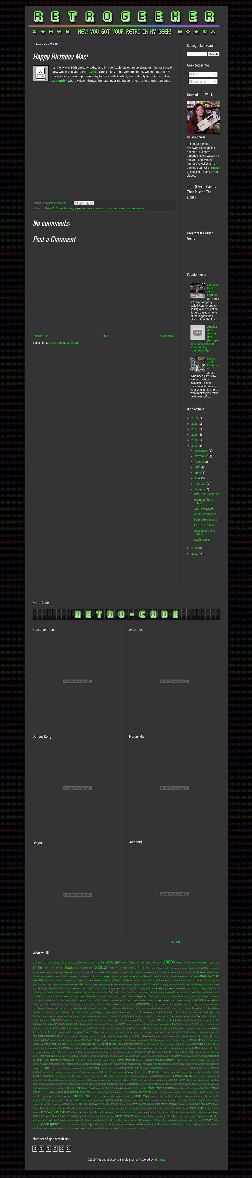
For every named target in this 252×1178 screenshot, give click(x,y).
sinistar (93, 1100)
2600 (124, 968)
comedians (213, 1000)
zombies (140, 1128)
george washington (66, 1032)
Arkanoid (174, 941)
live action (119, 1056)
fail (136, 1020)
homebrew (87, 1040)
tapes (193, 1108)
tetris (91, 1112)
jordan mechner (170, 1048)
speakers (48, 1104)
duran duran (144, 1016)
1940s (100, 962)
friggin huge (165, 1024)
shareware (198, 1096)
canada (153, 992)
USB (154, 1120)
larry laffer (190, 1052)
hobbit (36, 1040)
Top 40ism (172, 1116)
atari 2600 (213, 976)
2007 (78, 968)
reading (143, 1088)
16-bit (41, 962)
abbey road (162, 968)
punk (47, 1088)
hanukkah (38, 1036)
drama (128, 1016)
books (104, 988)
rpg (183, 1092)
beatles (93, 984)
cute (50, 1008)
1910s (71, 962)
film (217, 1020)
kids (149, 1052)
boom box (114, 988)
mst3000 (87, 1068)
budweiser (93, 992)
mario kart (142, 1060)
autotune (88, 980)
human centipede (139, 1040)
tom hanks (161, 1116)
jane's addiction (177, 1044)
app (101, 976)
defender (65, 1012)
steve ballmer (139, 1104)
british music (213, 988)
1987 (205, 962)
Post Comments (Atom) (64, 342)
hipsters (172, 1036)
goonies (140, 1032)
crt (34, 1008)
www (96, 1128)
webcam (167, 1124)
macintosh (101, 208)
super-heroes (125, 1108)
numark (66, 1076)
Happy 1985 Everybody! (213, 363)
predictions (157, 1084)
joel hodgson (115, 1048)
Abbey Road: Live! (205, 514)
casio (216, 992)
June (198, 472)
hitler (211, 1036)
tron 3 (56, 1120)
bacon (129, 980)
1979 (159, 962)
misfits (165, 1064)
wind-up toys (213, 1124)
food (96, 1024)
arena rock (163, 976)
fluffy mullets (86, 1024)
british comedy (198, 988)
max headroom (202, 1060)
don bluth (175, 1012)
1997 (52, 968)
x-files (116, 1128)
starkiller (106, 1104)
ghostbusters (84, 1032)
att (55, 980)
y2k (127, 1128)
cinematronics (116, 1000)
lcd (48, 1056)
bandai (191, 980)
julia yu (204, 1048)
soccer (173, 1100)
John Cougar (129, 1048)
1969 (125, 962)
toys (199, 1116)
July (198, 467)
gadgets (211, 1024)
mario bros (131, 1060)
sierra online (58, 1100)
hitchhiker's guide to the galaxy (192, 1036)
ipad (105, 1043)
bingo (44, 988)
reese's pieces (181, 1088)
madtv (46, 1060)
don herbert (187, 1012)
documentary (146, 1012)
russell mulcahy (206, 1092)
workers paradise (65, 1128)
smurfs (155, 1100)
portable (135, 1083)
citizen (127, 1000)
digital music (103, 1012)
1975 (141, 962)
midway (117, 1063)
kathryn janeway (86, 1052)
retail (49, 1092)
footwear (111, 1024)
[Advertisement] (199, 571)
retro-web (84, 1092)
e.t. (153, 1016)
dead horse (38, 1012)
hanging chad (212, 1032)
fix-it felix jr (44, 1024)
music (135, 1068)
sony (202, 1100)
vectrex (196, 1120)
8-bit (140, 968)
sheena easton (211, 1096)
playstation (50, 1084)
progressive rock (200, 1084)
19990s (59, 968)
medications (55, 1064)
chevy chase (119, 996)
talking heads (182, 1108)
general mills (161, 1028)
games (91, 1028)
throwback (111, 1116)
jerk (218, 1044)
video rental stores (71, 1124)
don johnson (199, 1012)
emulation (57, 1020)
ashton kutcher (180, 976)
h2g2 (185, 1032)
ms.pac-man (75, 1068)
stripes (60, 1108)
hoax (216, 1036)
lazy (43, 1056)
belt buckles (120, 984)
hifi (142, 1036)
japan (188, 1044)
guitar (171, 1032)
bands (199, 980)
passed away (205, 1076)
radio (80, 1088)
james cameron (161, 1044)
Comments (198, 81)
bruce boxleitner (74, 992)
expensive (119, 1020)
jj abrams (64, 1048)
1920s (78, 962)
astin (190, 976)
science (67, 1096)
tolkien (151, 1116)
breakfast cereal (165, 988)
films (35, 1024)
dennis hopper (88, 1012)
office (73, 1076)
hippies (164, 1036)
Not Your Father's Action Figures (212, 289)
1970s (133, 962)
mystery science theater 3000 (179, 1068)
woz (77, 1128)
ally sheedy (123, 972)
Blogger (159, 1159)
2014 (194, 445)
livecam (129, 1056)
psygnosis (214, 1084)
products (173, 1084)
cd (46, 996)
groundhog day (159, 1032)
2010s (55, 208)
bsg (85, 992)
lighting (74, 1056)
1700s (48, 962)
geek (132, 1028)
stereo (114, 1104)
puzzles (54, 1088)
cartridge (195, 992)
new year (130, 1072)
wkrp (45, 1128)
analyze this (189, 972)
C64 (110, 992)
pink (207, 1080)
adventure (38, 972)
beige (110, 984)
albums (94, 972)
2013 (194, 548)
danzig (107, 1008)
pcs (88, 1080)
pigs (195, 1080)
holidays (44, 1040)
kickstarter (140, 1052)
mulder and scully (110, 1068)
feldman (204, 1020)
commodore (73, 1004)
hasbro (92, 1036)
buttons (103, 992)
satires (50, 1096)
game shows (60, 1028)
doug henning (87, 1016)
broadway (38, 992)
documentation (162, 1012)
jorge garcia (185, 1048)
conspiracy (165, 1004)
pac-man (159, 1076)
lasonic (210, 1052)
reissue (193, 1088)
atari (202, 976)
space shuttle (213, 1100)
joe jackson (76, 1048)
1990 (217, 962)
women (52, 1128)
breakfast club (182, 988)
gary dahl (100, 1028)
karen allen (57, 1052)
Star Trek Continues (206, 494)
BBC (82, 984)
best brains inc (134, 984)
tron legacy (65, 1120)
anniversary (66, 208)
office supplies (84, 1076)
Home (104, 335)
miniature (147, 1063)
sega (138, 1095)
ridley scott (96, 1092)
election (196, 1016)
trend (44, 1120)
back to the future (115, 980)
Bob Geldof (88, 988)
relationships (204, 1088)
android (200, 972)
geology (190, 1028)
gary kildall (111, 1028)
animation (52, 976)
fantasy (183, 1020)
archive (153, 976)
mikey (138, 1064)
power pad (145, 1084)
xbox (122, 1128)
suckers (74, 1108)
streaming (51, 1108)
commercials (58, 1004)
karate (47, 1052)
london (136, 1056)
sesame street (158, 1096)
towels (193, 1116)
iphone (113, 1043)
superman (149, 1108)
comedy (37, 1004)
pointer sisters (73, 1084)
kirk (166, 1052)
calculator (120, 992)
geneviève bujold (176, 1028)
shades (188, 1096)
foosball (103, 1024)
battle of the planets (49, 984)
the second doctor (170, 1112)
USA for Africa (144, 1120)
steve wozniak (169, 1104)
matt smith (189, 1060)
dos (77, 1016)
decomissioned (52, 1012)
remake (215, 1088)
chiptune (141, 996)
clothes (149, 1000)
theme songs (205, 1112)
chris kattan (178, 996)
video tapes (87, 1124)
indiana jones (180, 1040)
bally (155, 980)
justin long (214, 1048)
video (209, 1120)
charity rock (105, 996)
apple (77, 208)
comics (46, 1004)
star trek (113, 208)
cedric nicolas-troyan (67, 996)
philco (189, 1080)
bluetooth (75, 988)
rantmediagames (125, 1088)
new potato (118, 1072)
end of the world (72, 1020)
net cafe (108, 1072)
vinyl (105, 1124)
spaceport (38, 1104)
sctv (112, 1096)
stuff (67, 1108)
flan (52, 1024)
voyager (120, 1124)
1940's (93, 962)
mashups (178, 1060)
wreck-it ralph (86, 1128)
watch (139, 1124)
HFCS (137, 1036)
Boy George (127, 988)
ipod (120, 1044)
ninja (144, 1072)
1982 (180, 962)
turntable (97, 1120)
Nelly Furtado (81, 1072)
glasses (114, 1032)
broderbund (49, 992)
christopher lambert (42, 1000)
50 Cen (132, 968)
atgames (49, 980)
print (165, 1084)
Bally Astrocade (168, 980)
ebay (171, 1016)
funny (175, 1024)
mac (199, 1056)
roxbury (177, 1092)
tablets (166, 1108)
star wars (95, 1103)
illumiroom (159, 1040)
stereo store (125, 1104)
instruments (194, 1040)
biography (52, 988)
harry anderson (67, 1036)
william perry (199, 1124)
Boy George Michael (144, 988)
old (105, 1076)
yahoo (133, 1128)
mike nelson (128, 1064)
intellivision (50, 1044)
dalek (81, 1008)
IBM (151, 1040)
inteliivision (38, 1044)
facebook (129, 1020)
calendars (132, 992)
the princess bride (151, 1112)
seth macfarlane (175, 1096)
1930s (86, 962)
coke (166, 1000)
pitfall (35, 1084)
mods (187, 1064)
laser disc (201, 1052)
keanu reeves (103, 1052)
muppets (125, 1068)
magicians (68, 1060)
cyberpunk (58, 1008)
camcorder (143, 992)
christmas (190, 996)
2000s (69, 968)
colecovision (184, 1000)
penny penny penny (101, 1080)
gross (148, 1032)
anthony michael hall (88, 976)
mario (121, 1060)
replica (36, 1092)
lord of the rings (148, 1056)
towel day (184, 1116)
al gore (86, 972)
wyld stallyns (105, 1128)
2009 (85, 968)
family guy (164, 1020)
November (202, 456)
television (63, 1112)
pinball (201, 1080)
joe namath (102, 1048)
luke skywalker (189, 1056)
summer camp (92, 1108)
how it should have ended (115, 1040)
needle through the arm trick (58, 1072)
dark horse (116, 1008)
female (211, 1020)
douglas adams (102, 1016)
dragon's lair (117, 1016)
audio (61, 980)
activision (202, 968)
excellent (108, 1020)
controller (177, 1004)
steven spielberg (202, 1104)
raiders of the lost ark (106, 1088)
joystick (196, 1048)
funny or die (185, 1024)
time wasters (125, 1116)
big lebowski (175, 984)
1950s (109, 962)
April (198, 478)
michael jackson (81, 1064)
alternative (140, 972)
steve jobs (125, 208)
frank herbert (132, 1024)
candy (161, 992)
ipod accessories (133, 1044)
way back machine (153, 1124)
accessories (175, 968)
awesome (98, 980)
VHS (203, 1120)
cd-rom (51, 996)
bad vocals (139, 980)
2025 (194, 418)
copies (196, 1004)
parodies (178, 1076)
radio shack (89, 1088)
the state (185, 1112)
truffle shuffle (85, 1120)
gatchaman (123, 1028)
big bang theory (160, 984)
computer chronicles (125, 1004)
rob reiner (118, 1092)
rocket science (159, 1092)
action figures (189, 968)
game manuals (45, 1028)
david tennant (184, 1008)
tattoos (36, 1112)
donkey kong (213, 1012)
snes (162, 1100)
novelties (48, 1076)
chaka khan (92, 996)
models (180, 1064)
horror (97, 1040)
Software (193, 1100)
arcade (133, 976)
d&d (75, 1008)
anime (61, 976)
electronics (39, 1020)
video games (51, 1124)
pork (127, 1084)
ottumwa (144, 1076)
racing (73, 1088)
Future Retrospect (205, 519)
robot (126, 1092)
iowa (99, 1044)
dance (100, 1008)
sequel (146, 1096)
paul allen (48, 1080)
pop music (108, 1083)
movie (36, 1068)
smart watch (144, 1100)
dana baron (90, 1008)
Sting (42, 1108)
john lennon (143, 1048)
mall (77, 1060)
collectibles (199, 1000)
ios (94, 1043)
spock (66, 1104)
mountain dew (212, 1064)
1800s (55, 962)
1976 (147, 962)
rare (137, 1088)
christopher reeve (62, 1000)
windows (37, 1128)
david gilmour (158, 1008)
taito (173, 1108)
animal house (39, 976)
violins (112, 1124)
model (172, 1064)
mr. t (54, 1068)
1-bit (35, 962)
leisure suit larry (58, 1056)
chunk (90, 1000)
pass (195, 1076)
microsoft (95, 1063)
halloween (194, 1032)
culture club (42, 1008)
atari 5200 (38, 980)
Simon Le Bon (72, 1100)
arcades (144, 976)
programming (184, 1084)
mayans (44, 1064)
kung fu (173, 1052)
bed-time (102, 984)
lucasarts (165, 1056)
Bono (97, 988)
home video (73, 1040)
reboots (160, 1088)
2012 (194, 553)
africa (79, 972)
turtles (105, 1120)
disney (121, 1012)
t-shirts (158, 1108)
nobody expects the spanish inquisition (192, 1072)
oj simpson (97, 1076)
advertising (69, 972)
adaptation (214, 968)
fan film (174, 1020)
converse (187, 1004)
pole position (87, 1084)
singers (85, 1100)
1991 (45, 968)
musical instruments (151, 1068)
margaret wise (110, 1060)
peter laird (167, 1080)
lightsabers (83, 1056)
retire (55, 1092)
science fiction (82, 1096)
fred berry (144, 1024)
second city (128, 1096)
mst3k (96, 1068)
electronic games (211, 1016)
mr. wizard (63, 1068)
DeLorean (75, 1012)
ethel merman (96, 1020)
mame (83, 1060)
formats (121, 1024)
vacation (162, 1120)
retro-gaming (71, 1092)
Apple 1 (116, 976)
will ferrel (177, 1124)
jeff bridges (198, 1044)
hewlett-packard (125, 1036)
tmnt (137, 1116)
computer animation (105, 1004)
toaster (143, 1116)
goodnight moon (127, 1032)
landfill (181, 1052)
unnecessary (129, 1120)
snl (167, 1100)
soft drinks (182, 1100)
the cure (137, 1112)
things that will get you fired (74, 1116)
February (201, 483)
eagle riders (162, 1016)
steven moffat (185, 1104)
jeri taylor (210, 1044)
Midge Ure (107, 1064)
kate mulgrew (71, 1052)
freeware (154, 1024)
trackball (37, 1120)
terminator (83, 1112)
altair (132, 972)
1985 (192, 962)
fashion (192, 1020)
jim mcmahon (51, 1048)
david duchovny (143, 1008)
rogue (170, 1092)
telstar (74, 1112)
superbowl (138, 1108)
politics (97, 1084)
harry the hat (82, 1036)
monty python (197, 1064)
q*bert (62, 1088)
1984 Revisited (203, 508)
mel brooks (66, 1064)
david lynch (171, 1008)
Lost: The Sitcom (204, 525)
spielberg (58, 1104)
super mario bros (109, 1108)
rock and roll (144, 1092)
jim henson (38, 1048)
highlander (154, 1036)
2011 (111, 968)
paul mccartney (61, 1080)
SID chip (46, 1100)
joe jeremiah (89, 1048)
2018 (194, 423)
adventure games (53, 972)
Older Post (167, 335)
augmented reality (74, 980)
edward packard (183, 1016)
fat (197, 1020)
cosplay (204, 1004)
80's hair (150, 968)
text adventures (124, 1112)
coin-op (158, 1000)
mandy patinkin (94, 1060)
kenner (113, 1052)
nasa (206, 1068)
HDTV (99, 1036)
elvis (48, 1020)
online (111, 1076)
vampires (172, 1120)
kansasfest (38, 1052)
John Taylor (155, 1048)
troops (75, 1120)
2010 (91, 968)
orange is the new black (127, 1076)
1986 (92, 71)
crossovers (214, 1004)
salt (44, 1096)
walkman (130, 1124)
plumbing (60, 1084)
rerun (43, 1092)
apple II (124, 976)
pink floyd (215, 1080)
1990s (37, 968)
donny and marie (65, 1016)
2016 (194, 434)
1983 (186, 962)
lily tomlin (95, 1056)
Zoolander (59, 80)
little (111, 1056)
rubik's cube (192, 1092)
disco (114, 1012)
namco (199, 1068)
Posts (194, 74)
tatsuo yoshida (211, 1108)
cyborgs (68, 1008)
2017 (194, 429)
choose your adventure (159, 996)
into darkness (73, 1044)
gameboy (73, 1028)
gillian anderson (101, 1032)
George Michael (48, 1032)
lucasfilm (176, 1056)
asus (196, 976)
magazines (56, 1060)
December (202, 450)
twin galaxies (115, 1120)
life (68, 1056)
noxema (58, 1076)
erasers (85, 1020)
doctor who (132, 1012)
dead (217, 1008)
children (131, 996)
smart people (131, 1100)
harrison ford (51, 1036)
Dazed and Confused (203, 1008)
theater (194, 1112)
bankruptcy (208, 980)
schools (58, 1096)
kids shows (157, 1052)
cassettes (38, 996)
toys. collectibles (211, 1116)
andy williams (213, 972)
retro (61, 1092)
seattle (118, 1096)
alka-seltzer (111, 972)
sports (74, 1104)
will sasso (187, 1124)
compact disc (87, 1004)
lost (159, 1056)
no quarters (165, 1072)
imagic (168, 1040)
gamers (82, 1028)
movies (45, 1068)
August (199, 461)
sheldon (37, 1100)
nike (139, 1072)
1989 (211, 962)
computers (88, 208)
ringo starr (108, 1092)
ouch (151, 1076)
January (200, 489)
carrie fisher (172, 992)
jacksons (148, 1044)
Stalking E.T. (202, 539)
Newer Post (41, 335)
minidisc (157, 1064)
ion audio (86, 1044)
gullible (178, 1032)
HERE (215, 167)
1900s (63, 962)
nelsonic (92, 1072)
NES (100, 1072)
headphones (110, 1036)
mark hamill (154, 1060)
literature (104, 1056)
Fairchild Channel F (149, 1020)
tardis (200, 1108)
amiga (178, 972)
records (169, 1088)
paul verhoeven (77, 1080)
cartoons (185, 992)
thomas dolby (98, 1116)
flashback (59, 1024)
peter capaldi (154, 1080)
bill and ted (188, 984)
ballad (149, 980)
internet (61, 1044)
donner (52, 1016)
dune (135, 1016)
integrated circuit (210, 1040)
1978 (153, 962)
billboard (210, 984)
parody (188, 1075)
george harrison (203, 1028)
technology (138, 208)
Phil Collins (178, 1080)
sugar (81, 1108)
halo (202, 1032)
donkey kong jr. (40, 1016)
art (170, 976)
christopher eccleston (208, 996)
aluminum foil (153, 972)
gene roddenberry (145, 1028)
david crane (128, 1008)
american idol (167, 972)
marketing (167, 1060)
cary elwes (207, 992)
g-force (202, 1024)
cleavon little (138, 1000)
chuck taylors (79, 1000)
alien (102, 972)
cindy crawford (101, 1000)
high (147, 1036)
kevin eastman (125, 1052)
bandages (182, 980)
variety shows (185, 1120)
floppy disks (72, 1024)
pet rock (143, 1080)
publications (39, 1088)
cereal (82, 996)
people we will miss (121, 1080)
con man (154, 1004)
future (195, 1024)
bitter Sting (64, 988)
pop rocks (119, 1084)
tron (50, 1120)
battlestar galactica (69, 984)
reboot (151, 1088)
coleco (173, 1000)
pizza (41, 1084)
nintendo (153, 1072)
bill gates (200, 984)
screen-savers (102, 1096)
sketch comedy (114, 1100)
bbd (87, 984)
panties (168, 1076)
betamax (147, 984)
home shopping (58, 1040)
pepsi (135, 1080)
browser (60, 992)
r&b (67, 1088)
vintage (98, 1124)
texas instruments (105, 1112)
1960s (118, 962)
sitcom (101, 1100)
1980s (46, 208)
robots (133, 1092)
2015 (194, 440)
